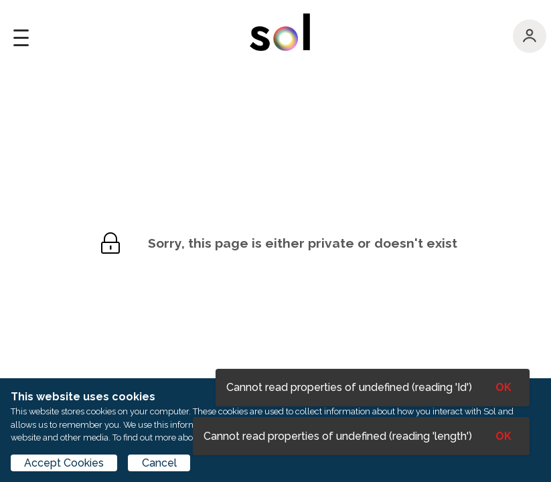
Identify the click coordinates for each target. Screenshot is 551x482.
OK (503, 436)
